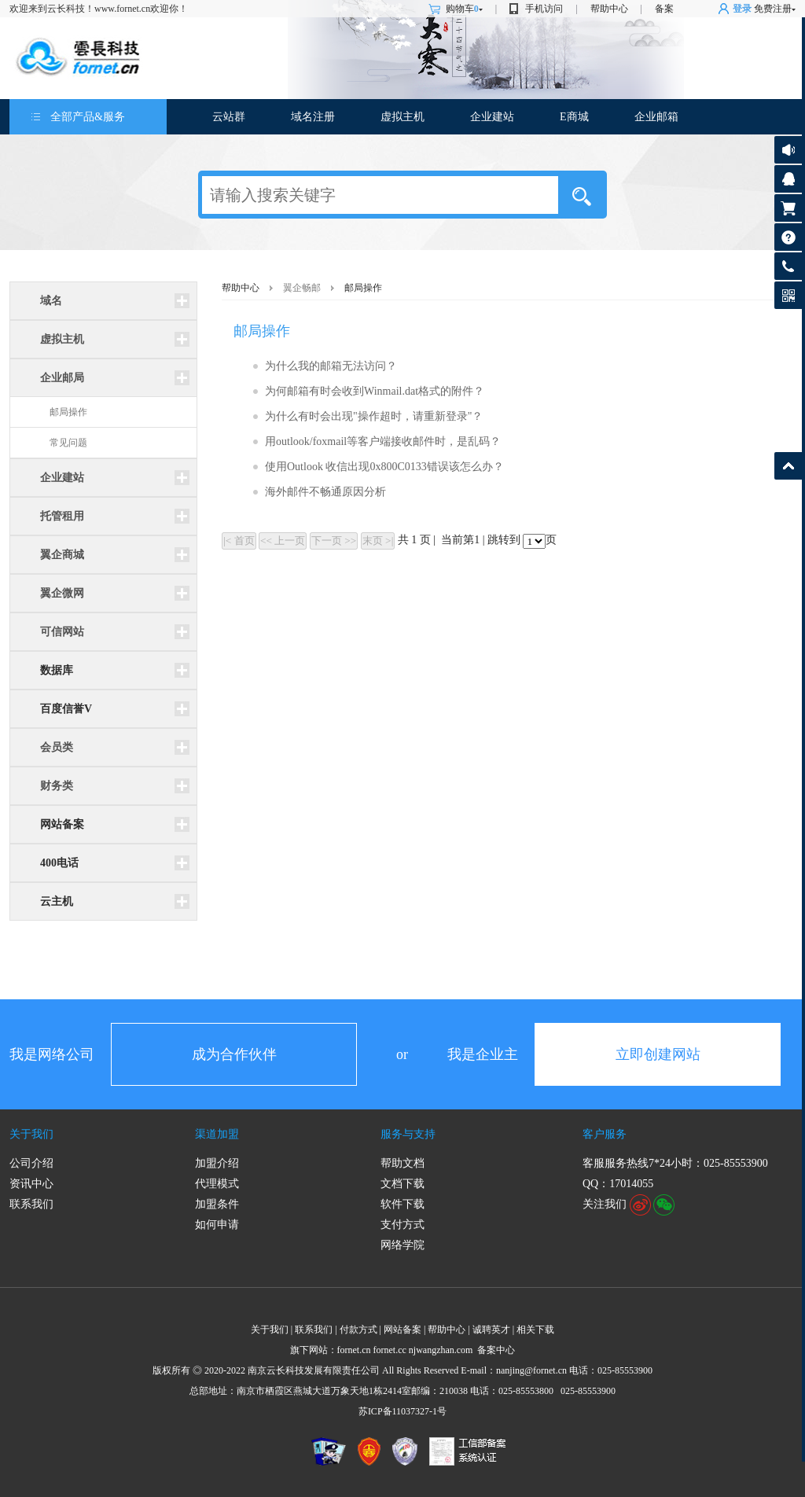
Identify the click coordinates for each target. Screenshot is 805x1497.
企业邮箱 (656, 117)
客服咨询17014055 (788, 179)
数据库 (56, 670)
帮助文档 (402, 1163)
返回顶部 (788, 466)
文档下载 (402, 1184)
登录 (742, 8)
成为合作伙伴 (234, 1054)
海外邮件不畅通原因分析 (325, 492)
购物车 (464, 8)
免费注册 (773, 8)
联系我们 (31, 1204)
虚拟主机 (402, 117)
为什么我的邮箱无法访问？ (331, 366)
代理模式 (217, 1184)
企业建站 (492, 117)
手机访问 (544, 8)
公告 (788, 150)
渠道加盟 (217, 1134)
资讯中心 (31, 1184)
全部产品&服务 (87, 117)
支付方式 (402, 1224)
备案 (664, 8)
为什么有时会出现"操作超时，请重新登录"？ (374, 416)
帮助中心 (609, 8)
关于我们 (31, 1134)
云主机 (56, 901)
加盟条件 (217, 1204)
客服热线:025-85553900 (788, 266)
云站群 (228, 117)
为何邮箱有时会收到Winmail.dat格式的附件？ (374, 391)
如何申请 (217, 1224)
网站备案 (62, 824)
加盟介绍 (217, 1163)
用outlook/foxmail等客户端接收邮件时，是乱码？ (383, 441)
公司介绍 (31, 1163)
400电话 (59, 863)
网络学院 (402, 1245)
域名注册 (313, 117)
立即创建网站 (658, 1054)
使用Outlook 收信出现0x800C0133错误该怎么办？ (384, 467)
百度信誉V (66, 709)
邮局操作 (68, 411)
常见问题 (68, 442)
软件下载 (402, 1204)
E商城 (574, 117)
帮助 (788, 237)
